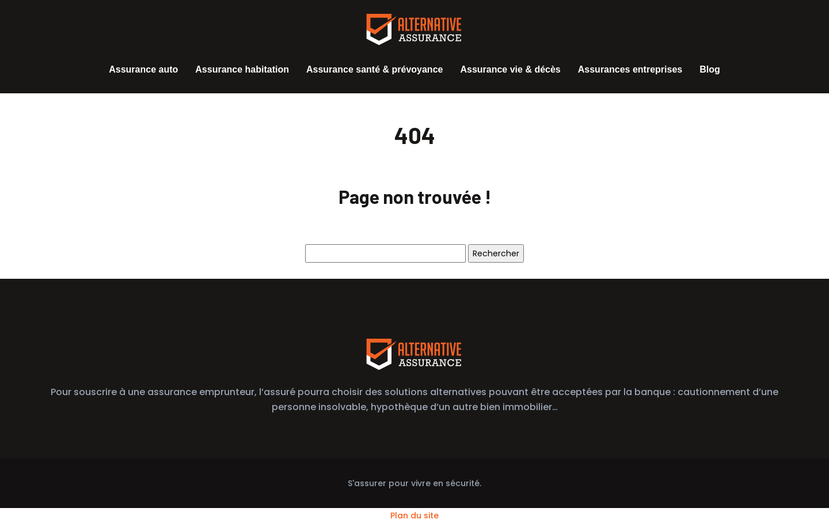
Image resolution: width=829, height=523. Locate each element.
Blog (709, 69)
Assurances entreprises (630, 69)
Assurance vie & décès (510, 69)
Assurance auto (143, 69)
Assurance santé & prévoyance (374, 69)
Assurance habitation (242, 69)
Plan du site (414, 515)
